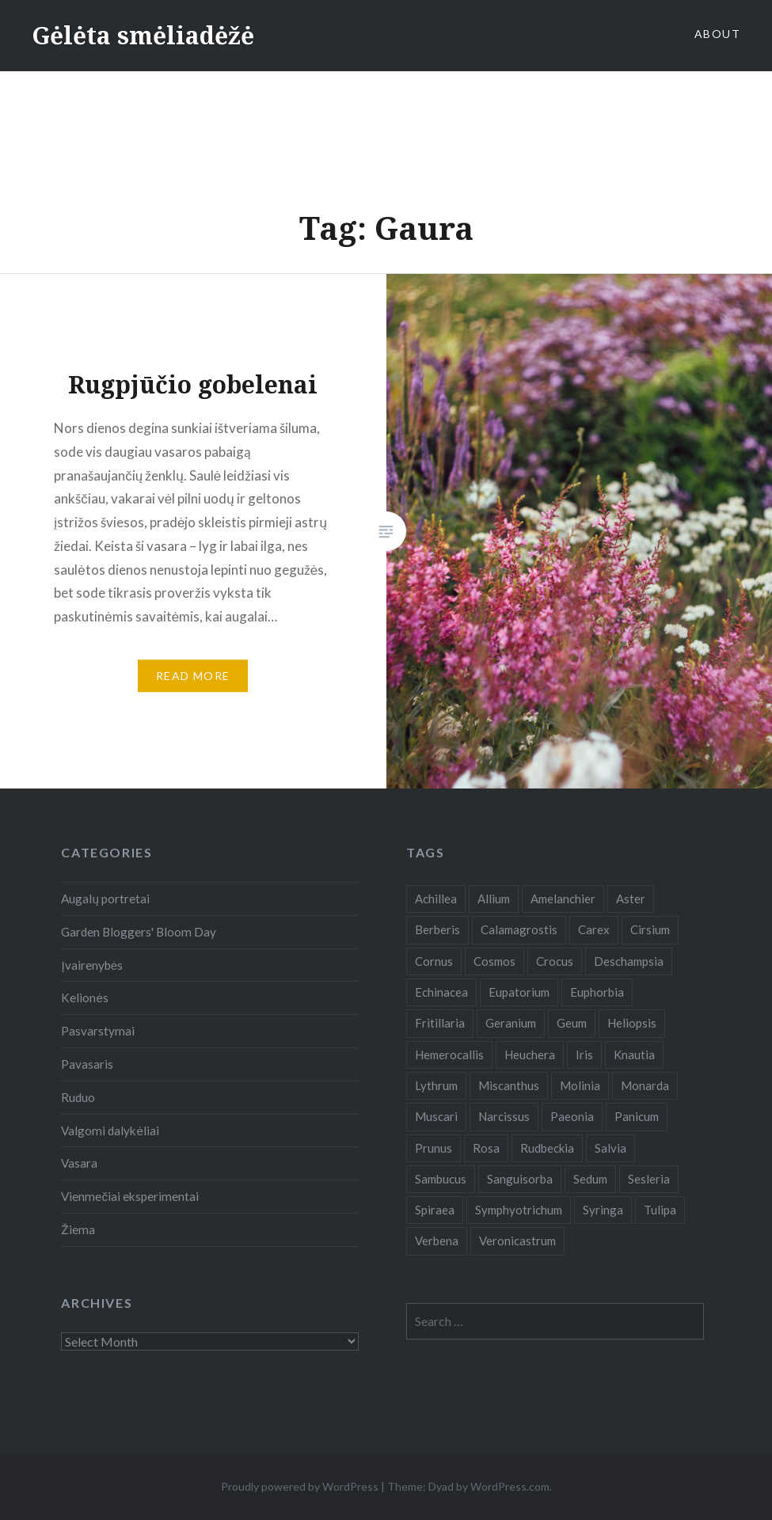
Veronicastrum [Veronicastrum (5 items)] (517, 1240)
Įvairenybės (92, 965)
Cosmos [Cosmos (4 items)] (494, 961)
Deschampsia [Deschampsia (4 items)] (629, 961)
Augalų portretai (105, 898)
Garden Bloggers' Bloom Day (138, 932)
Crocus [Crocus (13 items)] (554, 961)
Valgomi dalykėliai (110, 1130)
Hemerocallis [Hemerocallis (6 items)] (449, 1054)
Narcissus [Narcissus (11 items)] (504, 1116)
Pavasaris (87, 1064)
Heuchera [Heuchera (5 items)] (529, 1054)
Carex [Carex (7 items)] (594, 929)
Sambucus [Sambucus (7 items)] (440, 1179)
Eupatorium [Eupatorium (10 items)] (519, 992)
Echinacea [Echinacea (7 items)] (441, 992)
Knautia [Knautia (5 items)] (634, 1054)
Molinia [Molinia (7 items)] (580, 1085)
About (717, 33)
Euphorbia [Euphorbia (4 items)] (597, 992)
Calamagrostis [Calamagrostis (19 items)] (519, 929)
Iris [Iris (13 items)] (584, 1054)
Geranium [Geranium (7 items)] (510, 1023)
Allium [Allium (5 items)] (493, 898)
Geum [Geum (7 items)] (572, 1023)
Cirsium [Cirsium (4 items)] (650, 929)
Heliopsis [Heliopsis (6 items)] (631, 1023)
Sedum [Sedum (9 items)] (590, 1179)
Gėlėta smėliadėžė (143, 35)
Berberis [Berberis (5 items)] (437, 929)
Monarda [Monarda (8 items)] (645, 1085)
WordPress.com (510, 1486)
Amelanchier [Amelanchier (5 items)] (563, 898)
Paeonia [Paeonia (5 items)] (572, 1116)
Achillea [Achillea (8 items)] (436, 898)
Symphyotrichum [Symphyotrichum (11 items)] (518, 1210)
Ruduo (78, 1097)
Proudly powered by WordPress (299, 1486)
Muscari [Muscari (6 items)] (436, 1116)
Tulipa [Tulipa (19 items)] (660, 1210)
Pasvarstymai (98, 1031)
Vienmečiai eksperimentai (130, 1196)
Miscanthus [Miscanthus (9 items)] (508, 1085)
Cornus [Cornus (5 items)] (434, 961)
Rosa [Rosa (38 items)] (486, 1148)
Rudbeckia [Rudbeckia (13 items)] (547, 1148)
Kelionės (84, 997)
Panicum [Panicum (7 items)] (636, 1116)
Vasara (79, 1163)
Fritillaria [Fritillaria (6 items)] (440, 1023)
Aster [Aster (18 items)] (630, 898)
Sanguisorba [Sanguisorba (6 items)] (520, 1179)
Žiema (78, 1229)
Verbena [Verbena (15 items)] (436, 1240)
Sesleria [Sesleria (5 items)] (649, 1179)
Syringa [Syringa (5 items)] (603, 1210)
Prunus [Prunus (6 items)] (433, 1148)
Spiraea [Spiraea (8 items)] (434, 1210)
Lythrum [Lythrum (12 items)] (436, 1085)
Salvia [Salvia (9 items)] (610, 1148)
